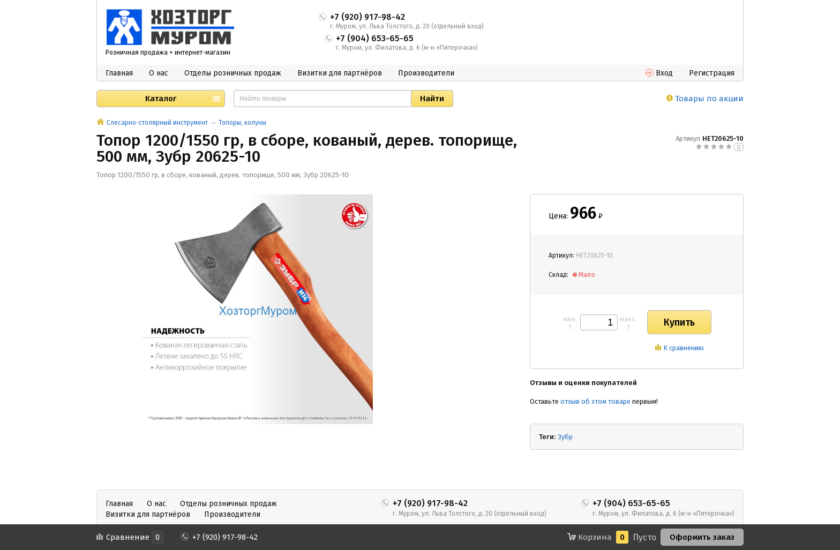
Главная (119, 73)
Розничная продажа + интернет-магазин (168, 52)
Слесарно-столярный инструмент (157, 122)
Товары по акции (705, 98)
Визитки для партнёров (339, 73)
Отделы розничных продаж (232, 73)
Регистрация (711, 73)
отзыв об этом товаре (595, 401)
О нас (158, 73)
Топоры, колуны (242, 122)
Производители (426, 73)
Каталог (160, 98)
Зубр (565, 437)
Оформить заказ (702, 537)
